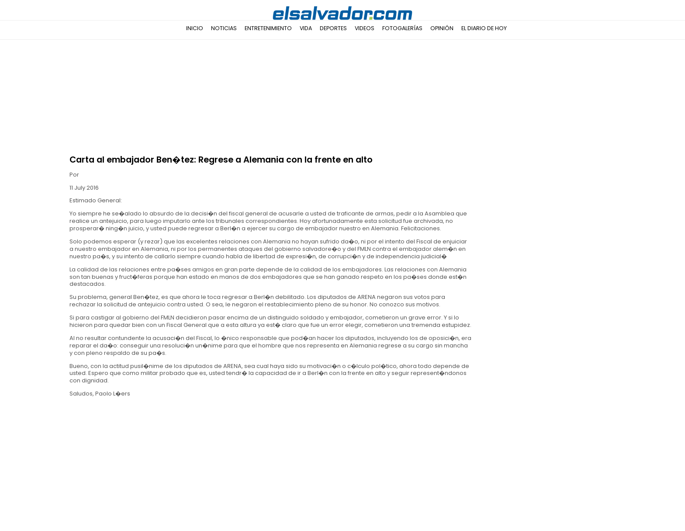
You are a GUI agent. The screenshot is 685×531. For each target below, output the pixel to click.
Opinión (441, 28)
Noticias (224, 28)
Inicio (194, 28)
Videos (364, 28)
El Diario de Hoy (484, 28)
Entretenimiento (268, 28)
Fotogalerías (402, 28)
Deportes (333, 28)
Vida (306, 28)
